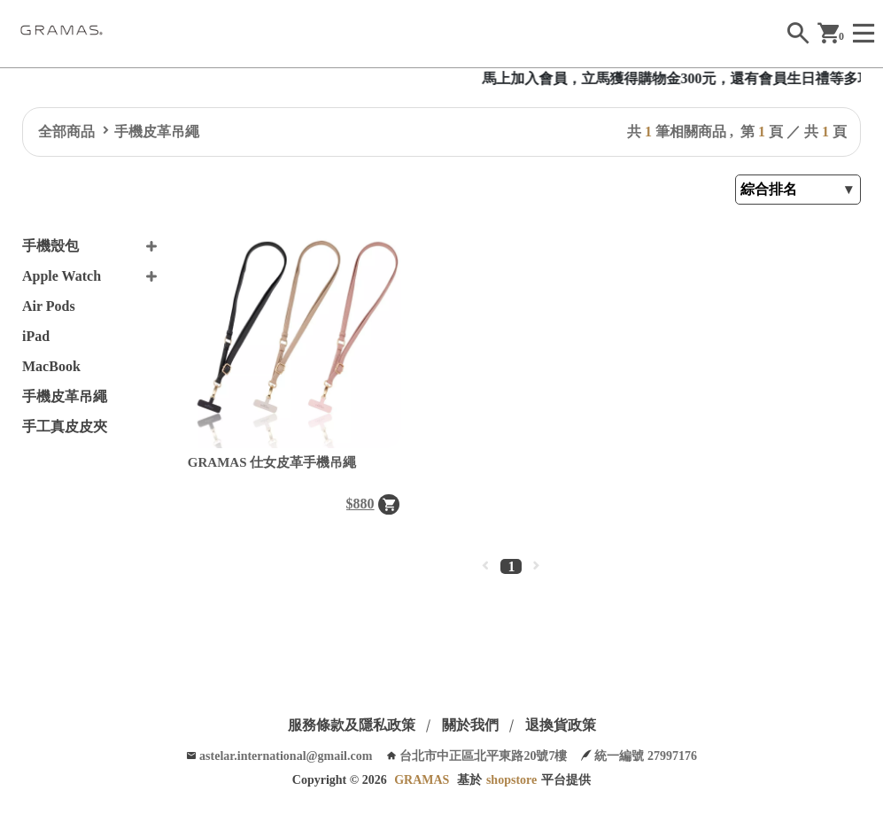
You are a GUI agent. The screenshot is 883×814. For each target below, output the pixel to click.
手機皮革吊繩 (156, 131)
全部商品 (66, 131)
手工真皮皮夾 (64, 426)
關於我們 (470, 725)
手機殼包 (50, 245)
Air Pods (48, 306)
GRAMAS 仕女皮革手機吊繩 (272, 462)
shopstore (511, 780)
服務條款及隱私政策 (351, 725)
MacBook (51, 366)
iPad (36, 336)
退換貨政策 (560, 725)
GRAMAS (421, 780)
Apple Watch (61, 275)
